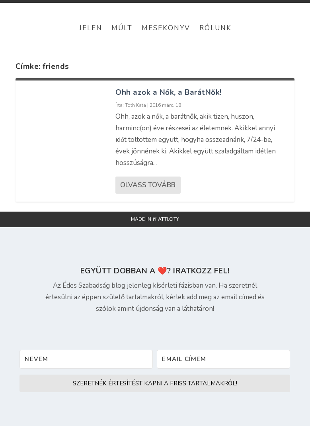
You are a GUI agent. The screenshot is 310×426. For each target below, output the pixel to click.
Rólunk (215, 28)
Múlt (122, 28)
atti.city (168, 219)
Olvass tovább (147, 185)
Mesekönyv (166, 28)
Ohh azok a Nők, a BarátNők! (168, 92)
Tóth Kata (135, 105)
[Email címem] (223, 359)
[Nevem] (86, 359)
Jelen (90, 28)
